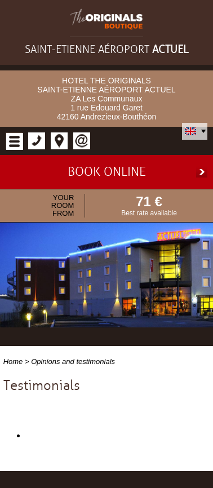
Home (13, 361)
